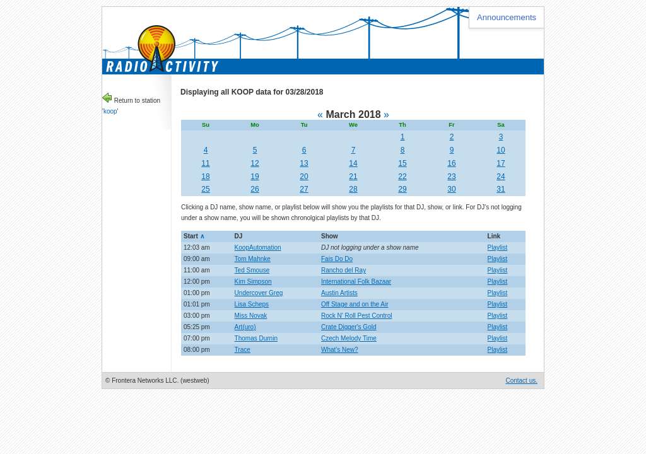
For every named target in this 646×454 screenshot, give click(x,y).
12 (254, 163)
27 (304, 189)
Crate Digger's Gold (349, 326)
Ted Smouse (252, 270)
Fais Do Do (337, 258)
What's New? (339, 349)
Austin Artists (339, 292)
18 (205, 176)
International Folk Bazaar (356, 281)
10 (500, 150)
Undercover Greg (259, 292)
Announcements (506, 17)
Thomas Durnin (256, 338)
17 (500, 163)
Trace (242, 349)
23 (451, 176)
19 (254, 176)
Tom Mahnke (253, 258)
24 (500, 176)
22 (402, 176)
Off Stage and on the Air (355, 304)
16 (451, 163)
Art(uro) (245, 326)
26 (254, 189)
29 (402, 189)
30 (451, 189)
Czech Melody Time (349, 338)
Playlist (498, 247)
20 (304, 176)
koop (110, 111)
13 (304, 163)
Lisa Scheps (252, 304)
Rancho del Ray (343, 270)
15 (402, 163)
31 (500, 189)
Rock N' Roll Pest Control (356, 315)
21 (353, 176)
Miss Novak (251, 315)
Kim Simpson (253, 281)
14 (353, 163)
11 (205, 163)
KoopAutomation (258, 247)
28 (353, 189)
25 (205, 189)
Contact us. (521, 380)
